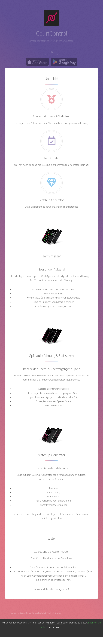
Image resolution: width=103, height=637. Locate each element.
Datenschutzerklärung (29, 613)
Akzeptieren (54, 627)
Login (51, 51)
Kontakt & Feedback (46, 613)
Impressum (14, 613)
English (58, 613)
